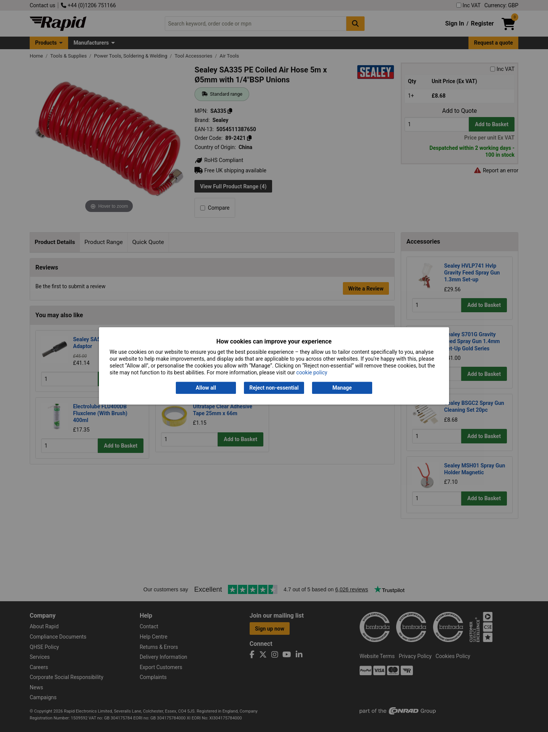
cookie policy (311, 373)
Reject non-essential (273, 388)
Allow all (206, 388)
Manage (342, 388)
